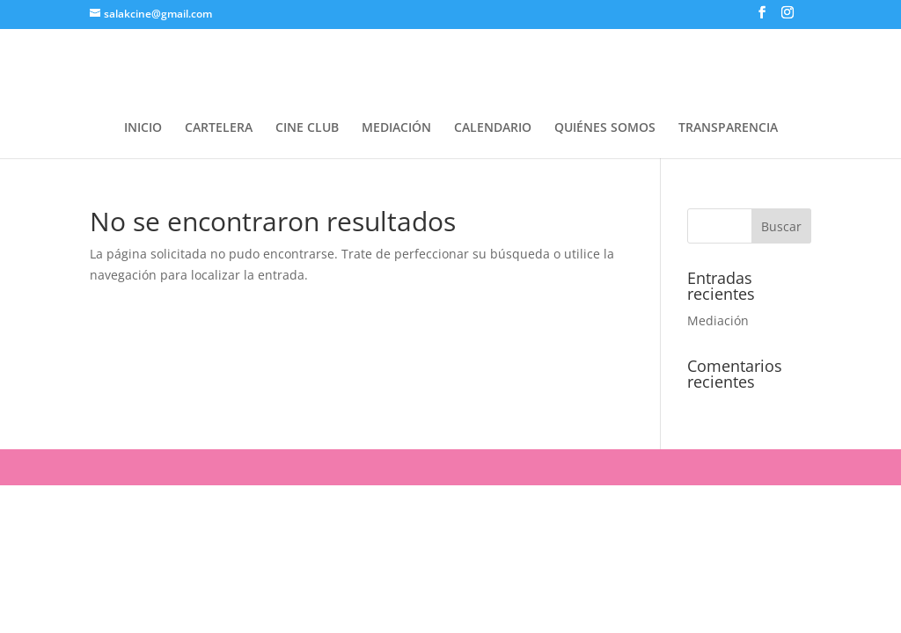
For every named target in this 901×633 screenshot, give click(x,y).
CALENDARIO (492, 128)
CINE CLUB (307, 128)
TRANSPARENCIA (728, 128)
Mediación (718, 320)
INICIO (143, 128)
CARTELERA (219, 128)
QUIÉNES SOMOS (605, 128)
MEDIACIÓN (396, 128)
